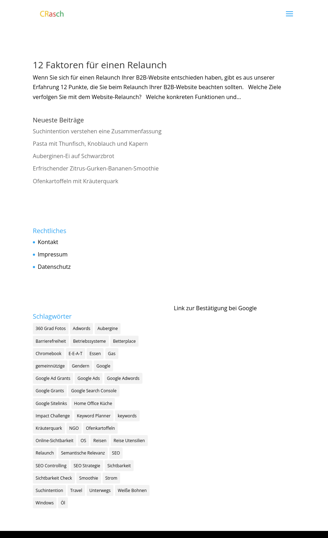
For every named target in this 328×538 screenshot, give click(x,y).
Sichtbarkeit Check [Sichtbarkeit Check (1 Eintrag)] (54, 478)
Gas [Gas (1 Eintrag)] (112, 354)
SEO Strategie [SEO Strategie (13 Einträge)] (87, 466)
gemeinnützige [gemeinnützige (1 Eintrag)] (50, 366)
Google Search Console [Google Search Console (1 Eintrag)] (94, 391)
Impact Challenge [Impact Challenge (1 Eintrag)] (53, 416)
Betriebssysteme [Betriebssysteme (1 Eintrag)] (89, 341)
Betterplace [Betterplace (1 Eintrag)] (124, 341)
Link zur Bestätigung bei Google (215, 308)
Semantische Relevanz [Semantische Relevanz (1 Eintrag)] (83, 453)
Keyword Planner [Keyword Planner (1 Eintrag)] (94, 416)
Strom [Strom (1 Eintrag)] (111, 478)
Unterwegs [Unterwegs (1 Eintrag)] (100, 490)
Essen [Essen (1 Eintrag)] (95, 354)
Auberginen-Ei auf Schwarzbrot (73, 156)
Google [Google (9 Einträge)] (103, 366)
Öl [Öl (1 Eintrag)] (63, 503)
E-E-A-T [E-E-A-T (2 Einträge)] (75, 354)
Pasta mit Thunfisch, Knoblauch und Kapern (90, 143)
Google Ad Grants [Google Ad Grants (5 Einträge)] (53, 378)
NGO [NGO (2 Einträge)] (74, 428)
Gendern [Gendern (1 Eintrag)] (80, 366)
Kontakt (48, 242)
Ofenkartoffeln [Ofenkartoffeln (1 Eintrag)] (100, 428)
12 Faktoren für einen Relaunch (100, 64)
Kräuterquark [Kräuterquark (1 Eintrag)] (49, 428)
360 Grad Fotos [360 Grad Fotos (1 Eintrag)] (51, 328)
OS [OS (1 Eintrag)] (83, 441)
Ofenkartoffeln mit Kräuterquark (75, 181)
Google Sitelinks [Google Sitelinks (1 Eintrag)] (51, 403)
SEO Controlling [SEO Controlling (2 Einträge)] (51, 466)
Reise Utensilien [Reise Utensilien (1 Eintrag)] (129, 441)
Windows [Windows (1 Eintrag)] (45, 503)
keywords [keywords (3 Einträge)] (127, 416)
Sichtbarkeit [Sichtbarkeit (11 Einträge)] (119, 466)
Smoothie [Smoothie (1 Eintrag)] (88, 478)
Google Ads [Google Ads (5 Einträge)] (88, 378)
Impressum (53, 254)
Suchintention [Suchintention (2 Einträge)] (49, 490)
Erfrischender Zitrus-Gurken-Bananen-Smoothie (96, 168)
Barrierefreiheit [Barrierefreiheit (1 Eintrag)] (51, 341)
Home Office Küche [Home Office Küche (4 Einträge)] (93, 403)
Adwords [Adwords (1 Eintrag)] (81, 328)
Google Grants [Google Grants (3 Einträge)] (50, 391)
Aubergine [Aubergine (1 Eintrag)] (108, 328)
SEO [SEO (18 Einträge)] (116, 453)
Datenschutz (54, 267)
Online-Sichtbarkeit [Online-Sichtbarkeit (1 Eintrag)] (55, 441)
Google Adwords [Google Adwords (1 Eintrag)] (123, 378)
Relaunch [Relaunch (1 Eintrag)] (45, 453)
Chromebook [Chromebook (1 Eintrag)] (49, 354)
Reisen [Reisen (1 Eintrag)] (99, 441)
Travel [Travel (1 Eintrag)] (76, 490)
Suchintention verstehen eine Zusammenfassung (97, 131)
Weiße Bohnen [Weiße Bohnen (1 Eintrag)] (132, 490)
